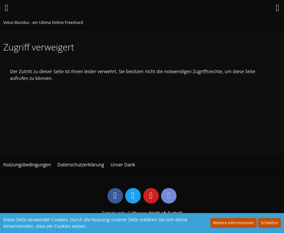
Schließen (269, 223)
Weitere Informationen (233, 223)
